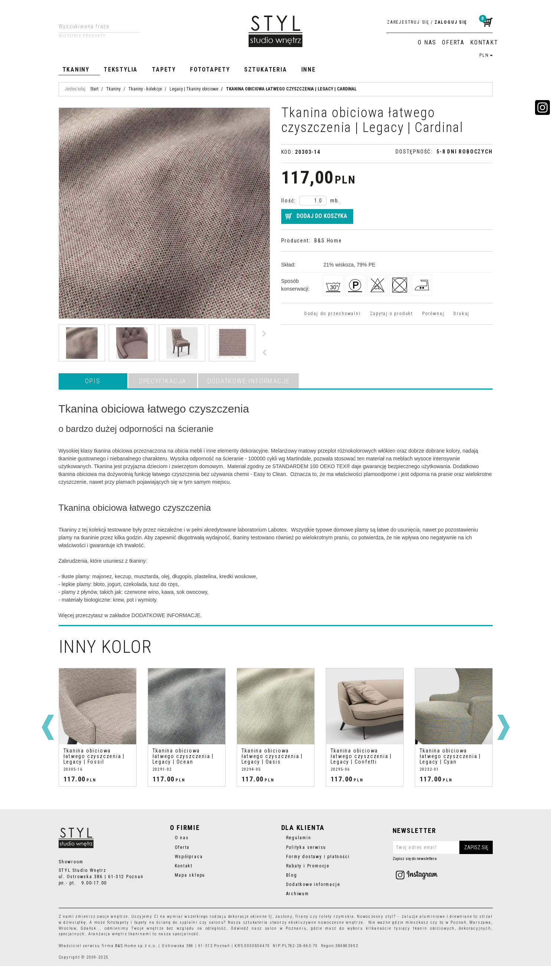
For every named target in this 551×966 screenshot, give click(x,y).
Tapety (164, 69)
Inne (308, 69)
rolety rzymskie (336, 916)
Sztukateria (265, 69)
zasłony (283, 916)
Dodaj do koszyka (321, 215)
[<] (48, 727)
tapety (141, 922)
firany (302, 916)
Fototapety (210, 69)
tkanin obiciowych (434, 928)
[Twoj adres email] (443, 847)
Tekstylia (121, 69)
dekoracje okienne (248, 916)
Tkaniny (76, 69)
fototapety (118, 922)
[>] (503, 727)
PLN (485, 55)
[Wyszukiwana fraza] (93, 26)
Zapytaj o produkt (391, 313)
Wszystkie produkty (82, 36)
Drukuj (461, 313)
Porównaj (433, 313)
